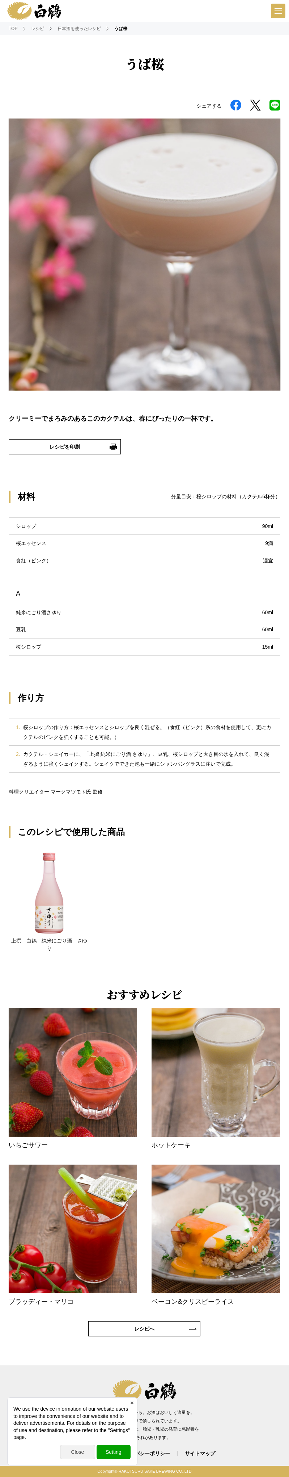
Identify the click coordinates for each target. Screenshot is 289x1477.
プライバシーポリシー (144, 1453)
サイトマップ (200, 1453)
